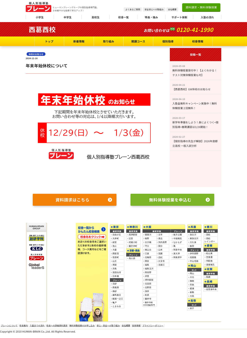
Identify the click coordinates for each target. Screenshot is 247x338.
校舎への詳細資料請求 (57, 325)
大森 (115, 250)
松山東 (209, 253)
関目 (147, 261)
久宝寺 (161, 261)
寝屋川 (148, 234)
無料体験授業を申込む (179, 199)
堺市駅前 (149, 280)
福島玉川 (149, 268)
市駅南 (209, 261)
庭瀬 (192, 288)
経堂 (115, 242)
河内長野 (162, 242)
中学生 (68, 17)
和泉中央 (177, 250)
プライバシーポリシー (152, 325)
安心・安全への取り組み (108, 325)
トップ (49, 41)
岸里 (147, 276)
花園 (160, 253)
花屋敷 (193, 257)
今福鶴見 (177, 238)
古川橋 (148, 242)
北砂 (115, 283)
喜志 (160, 238)
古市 (160, 234)
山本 (160, 250)
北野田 (148, 287)
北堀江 (161, 265)
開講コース (138, 41)
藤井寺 (148, 299)
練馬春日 (117, 295)
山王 (115, 261)
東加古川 (194, 238)
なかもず (177, 242)
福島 (147, 265)
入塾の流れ (207, 17)
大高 (192, 296)
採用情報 (136, 325)
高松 (208, 234)
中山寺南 (194, 261)
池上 (115, 246)
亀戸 (115, 302)
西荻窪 (116, 253)
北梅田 (148, 257)
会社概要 (172, 9)
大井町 (116, 238)
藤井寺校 (149, 305)
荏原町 (116, 257)
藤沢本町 (133, 246)
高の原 (132, 258)
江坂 (147, 253)
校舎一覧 (123, 17)
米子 (192, 308)
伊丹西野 (194, 253)
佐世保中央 (211, 289)
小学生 (40, 17)
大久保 (193, 242)
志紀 (160, 257)
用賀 (115, 265)
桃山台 (148, 250)
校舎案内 (23, 325)
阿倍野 (148, 272)
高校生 (95, 17)
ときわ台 (117, 306)
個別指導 (168, 41)
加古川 (193, 234)
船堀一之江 (118, 299)
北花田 (148, 283)
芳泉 (192, 285)
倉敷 (192, 292)
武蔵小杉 (133, 242)
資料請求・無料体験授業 (201, 7)
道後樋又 (210, 264)
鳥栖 (208, 277)
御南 (192, 281)
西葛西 (116, 287)
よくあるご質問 (132, 9)
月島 (115, 268)
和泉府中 (177, 257)
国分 (160, 246)
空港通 (209, 257)
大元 (192, 277)
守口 (147, 246)
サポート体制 (179, 17)
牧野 (147, 238)
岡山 (192, 273)
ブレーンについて (9, 325)
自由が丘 (117, 234)
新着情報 (78, 41)
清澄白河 (117, 272)
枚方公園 (177, 234)
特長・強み (151, 17)
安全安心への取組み (154, 9)
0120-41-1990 (194, 29)
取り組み (108, 41)
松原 (147, 295)
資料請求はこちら (84, 199)
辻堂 (131, 238)
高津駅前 (133, 234)
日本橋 (116, 276)
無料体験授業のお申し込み (82, 325)
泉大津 (176, 253)
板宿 (192, 246)
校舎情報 (197, 41)
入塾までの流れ (37, 325)
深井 (147, 291)
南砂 (115, 291)
